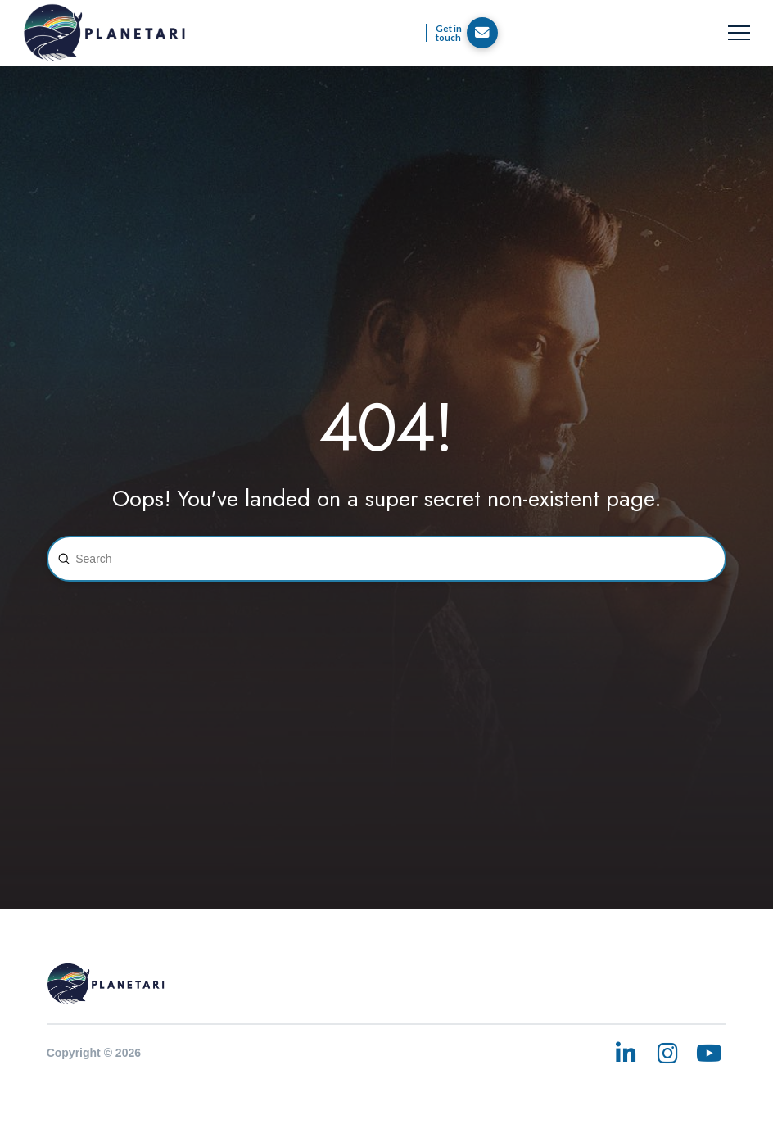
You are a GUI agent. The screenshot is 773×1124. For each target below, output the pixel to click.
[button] (739, 33)
